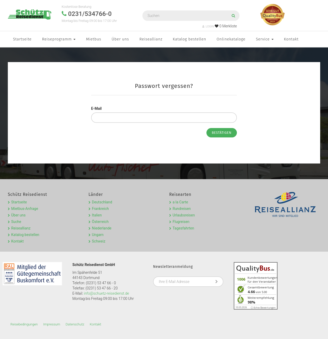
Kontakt (291, 39)
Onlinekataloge (231, 39)
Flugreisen (181, 222)
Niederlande (101, 228)
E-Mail (96, 108)
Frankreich (100, 209)
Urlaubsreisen (184, 215)
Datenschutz (75, 324)
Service (265, 39)
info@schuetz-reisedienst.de (106, 293)
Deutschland (102, 202)
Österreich (100, 222)
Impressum (51, 324)
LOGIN (208, 26)
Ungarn (98, 235)
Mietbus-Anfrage (24, 209)
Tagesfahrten (183, 228)
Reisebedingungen (24, 324)
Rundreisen (182, 209)
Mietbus (93, 39)
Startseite (22, 39)
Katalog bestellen (189, 39)
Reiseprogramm (58, 39)
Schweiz (98, 241)
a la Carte (180, 202)
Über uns (120, 39)
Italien (97, 215)
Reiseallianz (151, 39)
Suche (16, 222)
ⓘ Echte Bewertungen (263, 307)
